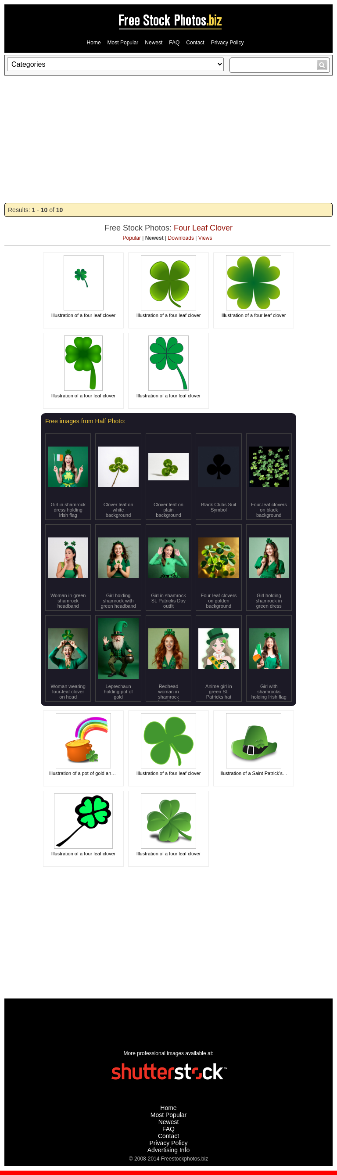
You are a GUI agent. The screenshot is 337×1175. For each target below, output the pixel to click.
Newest (153, 43)
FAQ (174, 43)
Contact (195, 43)
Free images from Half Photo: (85, 421)
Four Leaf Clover (203, 227)
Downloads (181, 238)
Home (94, 43)
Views (205, 238)
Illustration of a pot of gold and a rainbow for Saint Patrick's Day (117, 773)
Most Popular (123, 43)
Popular (132, 238)
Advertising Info (168, 1149)
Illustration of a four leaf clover (83, 315)
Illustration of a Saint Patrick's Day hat (260, 773)
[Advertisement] (168, 139)
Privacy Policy (227, 43)
